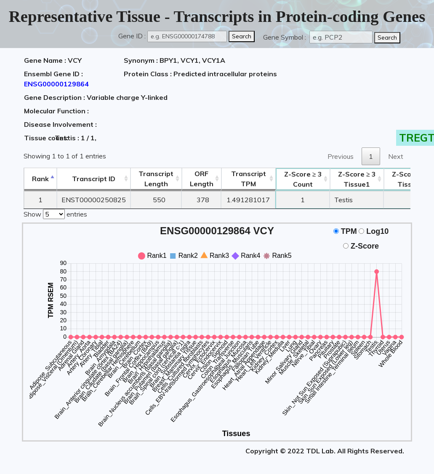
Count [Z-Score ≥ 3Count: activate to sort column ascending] (303, 179)
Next (395, 156)
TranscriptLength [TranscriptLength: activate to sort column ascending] (155, 178)
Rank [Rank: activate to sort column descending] (40, 178)
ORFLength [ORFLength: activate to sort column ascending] (201, 178)
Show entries (55, 213)
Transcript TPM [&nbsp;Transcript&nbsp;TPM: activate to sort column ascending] (248, 178)
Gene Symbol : (285, 37)
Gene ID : (132, 36)
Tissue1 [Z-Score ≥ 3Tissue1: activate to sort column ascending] (357, 179)
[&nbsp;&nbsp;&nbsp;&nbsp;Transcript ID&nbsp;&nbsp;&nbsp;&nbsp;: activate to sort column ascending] (93, 179)
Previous (340, 156)
